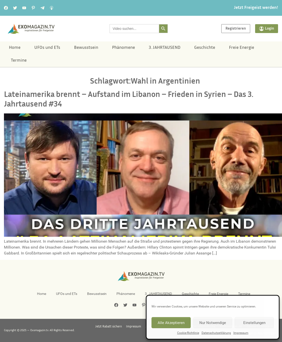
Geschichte (204, 48)
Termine (19, 61)
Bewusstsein (86, 48)
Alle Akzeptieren (171, 323)
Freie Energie (241, 48)
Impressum (240, 333)
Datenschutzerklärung (216, 333)
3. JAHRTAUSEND (164, 48)
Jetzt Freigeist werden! (256, 8)
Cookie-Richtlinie (188, 333)
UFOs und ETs (47, 48)
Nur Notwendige (212, 323)
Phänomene (123, 48)
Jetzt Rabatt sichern (114, 327)
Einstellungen (254, 323)
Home (14, 48)
